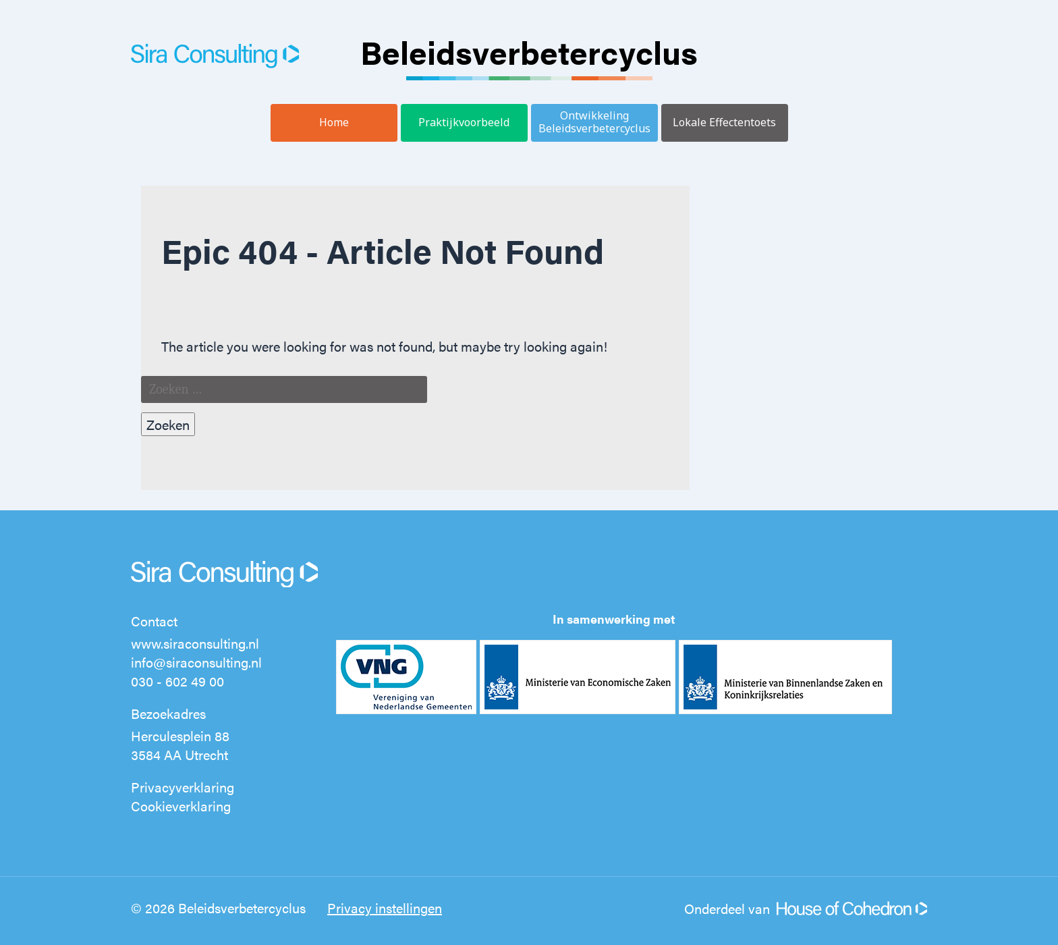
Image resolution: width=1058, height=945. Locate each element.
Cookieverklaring (181, 805)
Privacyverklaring (182, 786)
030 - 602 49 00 (177, 681)
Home (334, 122)
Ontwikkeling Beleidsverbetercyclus (594, 122)
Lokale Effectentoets (724, 122)
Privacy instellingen (384, 907)
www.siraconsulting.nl (195, 643)
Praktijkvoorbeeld (463, 122)
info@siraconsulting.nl (196, 662)
